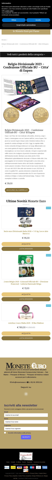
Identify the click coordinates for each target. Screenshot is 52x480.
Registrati (29, 462)
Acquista (26, 244)
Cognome (7, 425)
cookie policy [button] (9, 11)
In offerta (18, 462)
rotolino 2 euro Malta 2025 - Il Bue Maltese (26, 323)
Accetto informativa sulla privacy (17, 433)
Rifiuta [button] (14, 20)
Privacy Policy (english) (10, 475)
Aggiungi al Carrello (17, 190)
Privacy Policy (34, 473)
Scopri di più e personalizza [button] (26, 25)
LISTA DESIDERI (26, 249)
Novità (24, 462)
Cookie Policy (42, 473)
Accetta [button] (38, 20)
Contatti (13, 462)
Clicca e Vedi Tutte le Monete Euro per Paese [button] (26, 30)
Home (7, 462)
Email (6, 412)
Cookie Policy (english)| (24, 475)
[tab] (26, 30)
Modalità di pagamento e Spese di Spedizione (26, 464)
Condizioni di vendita (39, 462)
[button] (26, 54)
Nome (6, 419)
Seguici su (26, 387)
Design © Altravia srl (37, 475)
